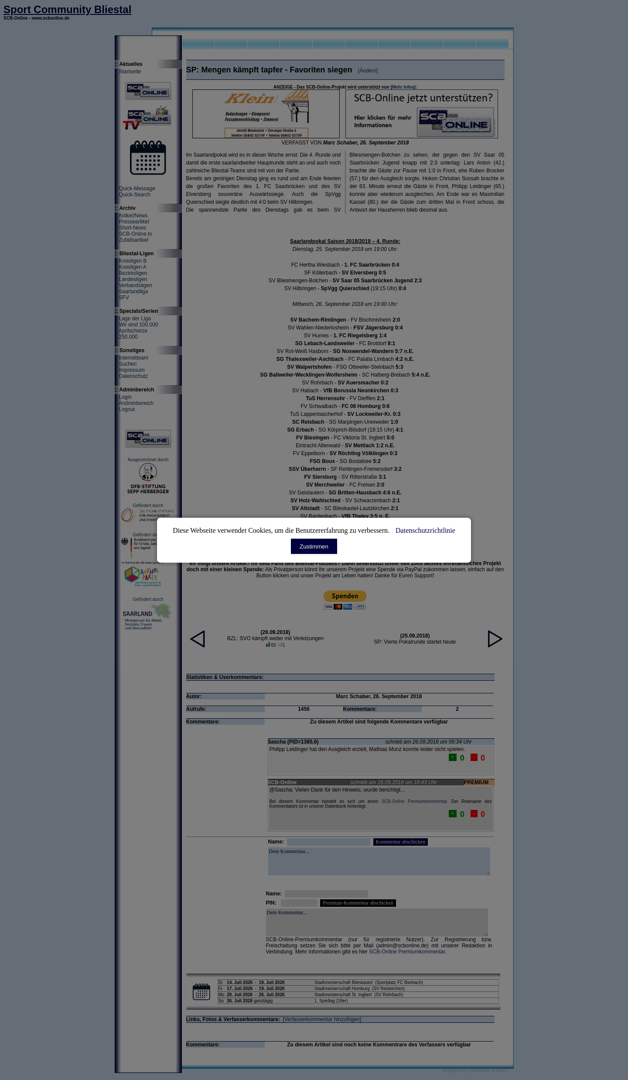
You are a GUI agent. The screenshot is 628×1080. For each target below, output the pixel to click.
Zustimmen (314, 546)
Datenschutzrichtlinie (425, 530)
